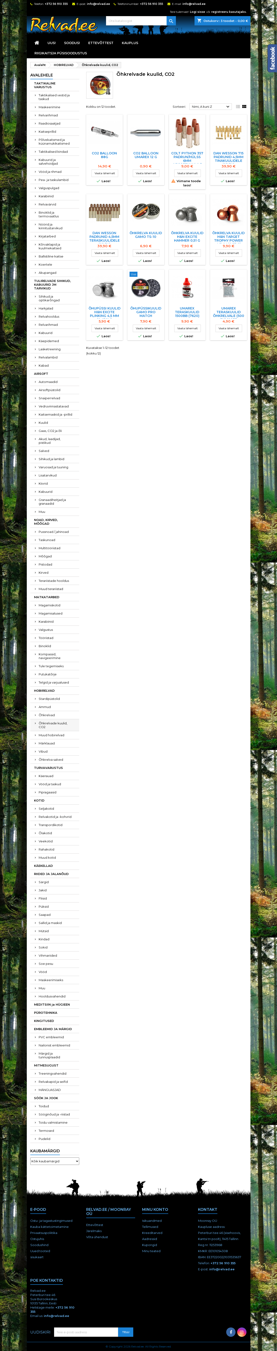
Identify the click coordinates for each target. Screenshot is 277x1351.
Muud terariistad (51, 589)
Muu (42, 512)
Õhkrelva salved (51, 759)
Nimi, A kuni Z (211, 107)
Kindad (44, 939)
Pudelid (44, 1139)
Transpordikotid (50, 825)
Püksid (44, 906)
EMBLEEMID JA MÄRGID (53, 1029)
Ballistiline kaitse (51, 256)
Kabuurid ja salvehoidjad (48, 161)
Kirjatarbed (47, 236)
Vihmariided (48, 955)
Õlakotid (45, 833)
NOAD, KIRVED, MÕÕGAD (46, 521)
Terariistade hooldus (54, 581)
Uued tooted (40, 1251)
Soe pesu (46, 963)
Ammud (45, 707)
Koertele (45, 264)
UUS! (52, 43)
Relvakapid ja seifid (53, 1082)
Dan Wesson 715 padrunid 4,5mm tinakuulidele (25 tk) (228, 159)
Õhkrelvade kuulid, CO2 (53, 725)
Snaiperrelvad (49, 398)
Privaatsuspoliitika (43, 1233)
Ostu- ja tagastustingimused (51, 1220)
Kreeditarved (152, 1233)
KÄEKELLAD (43, 866)
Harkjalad (46, 308)
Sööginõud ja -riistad (54, 1114)
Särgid (44, 882)
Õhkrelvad (47, 715)
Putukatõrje (48, 674)
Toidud (44, 1106)
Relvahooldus (49, 316)
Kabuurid (45, 333)
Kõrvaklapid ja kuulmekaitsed (50, 246)
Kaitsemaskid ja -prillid (55, 414)
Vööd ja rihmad (50, 172)
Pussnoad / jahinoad (54, 532)
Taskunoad (47, 540)
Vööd (43, 972)
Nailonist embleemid (54, 1045)
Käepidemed (49, 341)
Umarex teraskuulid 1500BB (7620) (187, 312)
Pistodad (45, 564)
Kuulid (43, 422)
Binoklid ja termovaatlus (49, 214)
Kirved (43, 572)
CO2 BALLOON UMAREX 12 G (145, 155)
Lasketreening (50, 349)
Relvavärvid (47, 204)
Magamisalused (50, 613)
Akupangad (47, 272)
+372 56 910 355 (56, 4)
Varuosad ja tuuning (53, 467)
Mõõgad (45, 556)
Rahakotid (46, 849)
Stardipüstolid (49, 699)
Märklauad (47, 743)
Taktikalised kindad (53, 151)
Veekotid (46, 841)
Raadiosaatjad (49, 123)
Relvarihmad (48, 115)
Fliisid (43, 898)
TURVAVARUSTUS (48, 768)
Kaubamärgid (45, 1151)
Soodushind (39, 1245)
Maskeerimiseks (51, 980)
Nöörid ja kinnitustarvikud (50, 226)
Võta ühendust (97, 1237)
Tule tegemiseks (51, 666)
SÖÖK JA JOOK (46, 1098)
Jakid (43, 890)
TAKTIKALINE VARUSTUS (44, 85)
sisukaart (37, 1257)
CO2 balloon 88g (104, 155)
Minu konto (155, 1209)
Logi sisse (197, 12)
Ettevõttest (100, 43)
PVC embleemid (51, 1037)
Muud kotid (47, 857)
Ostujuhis (37, 1239)
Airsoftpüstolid (49, 390)
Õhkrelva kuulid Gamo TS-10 (146, 235)
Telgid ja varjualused (54, 682)
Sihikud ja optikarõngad (49, 298)
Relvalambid (48, 357)
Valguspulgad (49, 188)
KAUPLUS (130, 43)
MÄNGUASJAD (50, 1090)
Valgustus (46, 630)
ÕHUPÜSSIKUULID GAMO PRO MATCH (145, 312)
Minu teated (151, 1251)
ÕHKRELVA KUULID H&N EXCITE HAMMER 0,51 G (187, 237)
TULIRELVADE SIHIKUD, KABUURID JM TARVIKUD (52, 284)
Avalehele (41, 75)
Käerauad (46, 776)
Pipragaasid (47, 792)
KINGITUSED (44, 1021)
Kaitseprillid (47, 131)
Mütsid (44, 931)
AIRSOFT (41, 373)
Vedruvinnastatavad (54, 406)
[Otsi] (141, 20)
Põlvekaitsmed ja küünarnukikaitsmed (54, 141)
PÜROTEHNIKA (45, 1012)
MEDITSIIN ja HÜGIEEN (52, 1004)
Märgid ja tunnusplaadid (49, 1055)
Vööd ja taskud (50, 784)
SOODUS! (72, 43)
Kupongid (149, 1245)
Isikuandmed (152, 1220)
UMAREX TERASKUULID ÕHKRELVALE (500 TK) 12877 (228, 314)
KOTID (39, 800)
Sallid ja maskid (50, 923)
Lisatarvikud (48, 475)
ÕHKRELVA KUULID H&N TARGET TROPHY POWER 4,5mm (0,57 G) (228, 238)
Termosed (46, 1130)
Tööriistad (46, 638)
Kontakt (207, 1209)
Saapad (45, 915)
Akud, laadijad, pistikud (50, 441)
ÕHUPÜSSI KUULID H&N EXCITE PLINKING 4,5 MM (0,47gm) (104, 314)
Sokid (43, 947)
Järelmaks (94, 1231)
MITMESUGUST (46, 1065)
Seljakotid (46, 808)
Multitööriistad (49, 548)
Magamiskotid (49, 605)
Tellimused (150, 1227)
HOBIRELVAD (44, 690)
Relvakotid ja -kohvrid (55, 817)
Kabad (44, 365)
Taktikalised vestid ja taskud (54, 97)
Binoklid (45, 646)
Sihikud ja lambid (51, 459)
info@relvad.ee (98, 4)
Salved (44, 451)
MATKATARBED (46, 597)
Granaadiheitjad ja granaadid (52, 501)
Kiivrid (43, 483)
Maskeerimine (49, 107)
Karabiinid (46, 196)
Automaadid (48, 382)
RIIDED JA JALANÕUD (51, 874)
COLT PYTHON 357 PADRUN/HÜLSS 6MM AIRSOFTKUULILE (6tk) (187, 160)
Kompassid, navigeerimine (50, 656)
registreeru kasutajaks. (228, 12)
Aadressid (149, 1239)
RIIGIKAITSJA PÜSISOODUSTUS (60, 53)
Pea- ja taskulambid (53, 180)
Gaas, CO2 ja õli (50, 431)
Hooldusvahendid (52, 996)
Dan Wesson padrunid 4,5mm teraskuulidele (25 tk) (104, 238)
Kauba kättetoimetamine (49, 1227)
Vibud (43, 751)
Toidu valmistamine (53, 1122)
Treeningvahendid (52, 1073)
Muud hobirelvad (51, 735)
